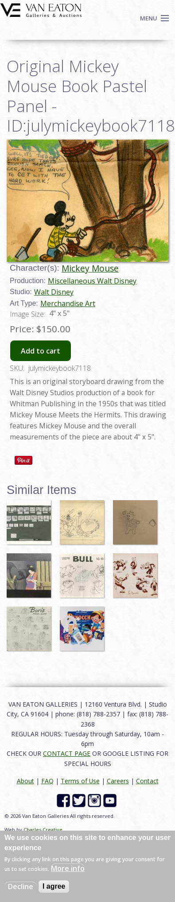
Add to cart (40, 351)
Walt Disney (54, 292)
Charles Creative (42, 829)
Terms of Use (80, 781)
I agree (54, 886)
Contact (147, 781)
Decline (20, 886)
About (25, 781)
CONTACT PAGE (66, 753)
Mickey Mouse (90, 268)
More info (68, 868)
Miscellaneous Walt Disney (92, 281)
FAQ (47, 781)
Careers (118, 781)
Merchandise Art (67, 303)
